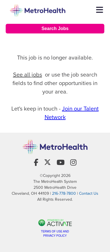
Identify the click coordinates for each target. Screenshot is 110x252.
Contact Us (88, 193)
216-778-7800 (64, 193)
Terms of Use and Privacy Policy (55, 233)
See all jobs (27, 74)
